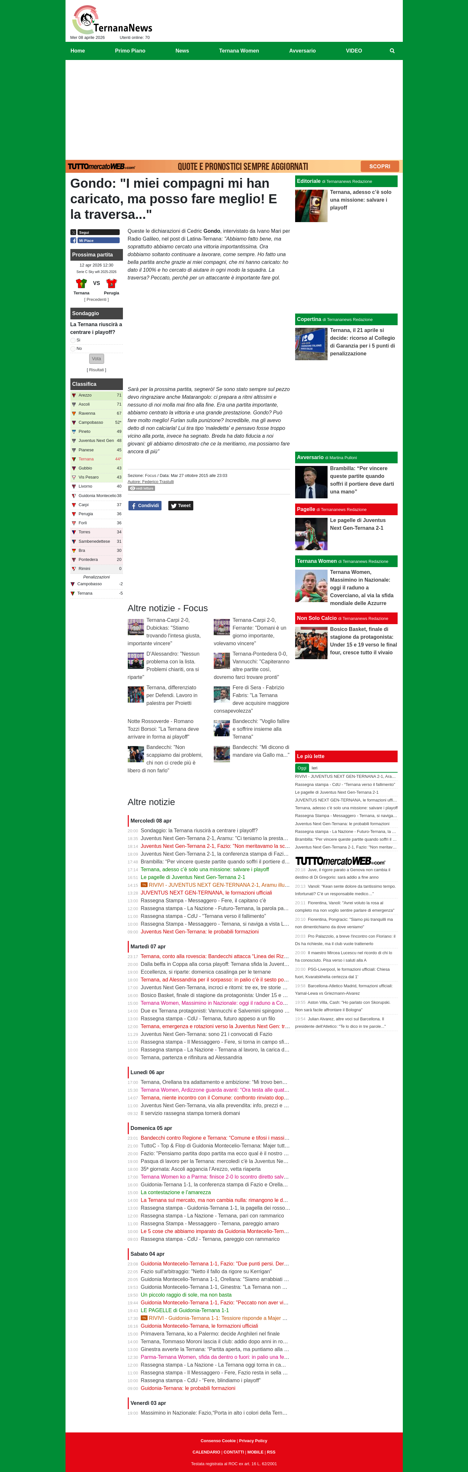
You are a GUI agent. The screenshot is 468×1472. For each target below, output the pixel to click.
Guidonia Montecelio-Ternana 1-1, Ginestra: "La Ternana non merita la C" (225, 1287)
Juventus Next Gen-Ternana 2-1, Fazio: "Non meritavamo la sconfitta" (221, 846)
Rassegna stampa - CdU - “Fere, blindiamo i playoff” (201, 1380)
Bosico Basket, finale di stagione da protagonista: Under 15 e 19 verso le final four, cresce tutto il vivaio (259, 995)
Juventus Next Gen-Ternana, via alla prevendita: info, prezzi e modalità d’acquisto (234, 1105)
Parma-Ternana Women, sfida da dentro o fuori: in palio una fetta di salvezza (229, 1357)
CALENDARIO (206, 1452)
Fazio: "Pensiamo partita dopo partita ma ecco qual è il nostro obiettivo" (223, 1153)
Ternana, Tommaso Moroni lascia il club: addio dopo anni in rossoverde (222, 1341)
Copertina (309, 319)
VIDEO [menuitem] (354, 50)
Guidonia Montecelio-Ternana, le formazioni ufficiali (199, 1326)
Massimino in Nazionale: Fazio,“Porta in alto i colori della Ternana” (217, 1413)
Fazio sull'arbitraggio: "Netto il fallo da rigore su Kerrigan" (206, 1271)
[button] (96, 359)
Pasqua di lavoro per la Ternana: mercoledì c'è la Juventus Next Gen (220, 1161)
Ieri (315, 768)
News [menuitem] (182, 50)
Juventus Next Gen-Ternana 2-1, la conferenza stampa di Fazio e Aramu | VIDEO (234, 854)
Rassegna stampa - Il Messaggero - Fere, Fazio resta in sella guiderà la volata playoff (239, 1372)
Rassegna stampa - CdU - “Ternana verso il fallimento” (203, 916)
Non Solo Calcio (317, 618)
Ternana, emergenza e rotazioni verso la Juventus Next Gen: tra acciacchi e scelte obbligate (247, 1026)
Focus (150, 475)
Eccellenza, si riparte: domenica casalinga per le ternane (206, 972)
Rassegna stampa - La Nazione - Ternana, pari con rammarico (212, 1215)
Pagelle (306, 509)
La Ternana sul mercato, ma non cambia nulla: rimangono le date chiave (223, 1200)
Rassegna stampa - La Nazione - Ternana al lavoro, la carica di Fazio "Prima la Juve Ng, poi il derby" (256, 1049)
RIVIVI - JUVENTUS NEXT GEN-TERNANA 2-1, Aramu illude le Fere (224, 885)
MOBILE (255, 1452)
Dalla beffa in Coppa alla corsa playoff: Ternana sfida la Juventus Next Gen (227, 964)
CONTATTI (234, 1452)
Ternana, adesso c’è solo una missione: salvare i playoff (205, 869)
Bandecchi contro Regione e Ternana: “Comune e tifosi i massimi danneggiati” (230, 1138)
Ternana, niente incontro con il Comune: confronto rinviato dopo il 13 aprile (226, 1097)
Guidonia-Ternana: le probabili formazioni (188, 1388)
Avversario (310, 457)
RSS (271, 1452)
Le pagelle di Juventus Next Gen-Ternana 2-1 (193, 877)
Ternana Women (317, 561)
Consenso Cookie (218, 1440)
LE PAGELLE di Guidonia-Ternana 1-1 (185, 1310)
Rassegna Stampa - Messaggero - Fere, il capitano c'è (203, 900)
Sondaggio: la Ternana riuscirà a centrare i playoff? (199, 830)
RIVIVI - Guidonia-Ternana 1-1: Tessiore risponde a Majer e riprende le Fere (232, 1318)
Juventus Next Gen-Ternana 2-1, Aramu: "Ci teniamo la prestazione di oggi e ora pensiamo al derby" (256, 838)
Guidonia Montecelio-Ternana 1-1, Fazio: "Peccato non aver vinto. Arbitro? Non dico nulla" (244, 1302)
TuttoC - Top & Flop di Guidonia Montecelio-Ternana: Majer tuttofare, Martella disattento (241, 1145)
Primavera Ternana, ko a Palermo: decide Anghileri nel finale (210, 1333)
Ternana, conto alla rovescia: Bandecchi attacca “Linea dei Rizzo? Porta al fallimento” (239, 956)
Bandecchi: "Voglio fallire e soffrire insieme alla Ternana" (261, 729)
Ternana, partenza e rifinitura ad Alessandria (191, 1057)
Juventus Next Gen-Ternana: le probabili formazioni (200, 931)
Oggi (302, 768)
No (79, 348)
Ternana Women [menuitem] (239, 50)
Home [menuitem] (78, 50)
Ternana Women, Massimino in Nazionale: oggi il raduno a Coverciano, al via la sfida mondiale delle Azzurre (265, 1003)
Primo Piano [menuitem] (130, 50)
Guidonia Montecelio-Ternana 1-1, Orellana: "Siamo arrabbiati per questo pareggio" (236, 1279)
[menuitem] (392, 50)
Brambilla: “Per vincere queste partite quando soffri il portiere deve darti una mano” (236, 861)
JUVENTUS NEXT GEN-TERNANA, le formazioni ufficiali (206, 893)
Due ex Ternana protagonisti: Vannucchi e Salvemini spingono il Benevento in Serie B (239, 1011)
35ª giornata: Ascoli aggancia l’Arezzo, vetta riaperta (201, 1169)
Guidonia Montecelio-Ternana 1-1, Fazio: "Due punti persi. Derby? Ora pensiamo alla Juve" (245, 1263)
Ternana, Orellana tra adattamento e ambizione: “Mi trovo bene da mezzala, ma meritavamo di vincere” (259, 1082)
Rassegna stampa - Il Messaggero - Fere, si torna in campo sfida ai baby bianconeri (237, 1042)
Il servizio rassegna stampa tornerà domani (190, 1113)
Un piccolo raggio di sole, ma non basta (186, 1295)
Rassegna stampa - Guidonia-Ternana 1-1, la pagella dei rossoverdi (218, 1208)
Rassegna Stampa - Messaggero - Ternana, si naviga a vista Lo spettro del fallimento (238, 924)
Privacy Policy (253, 1440)
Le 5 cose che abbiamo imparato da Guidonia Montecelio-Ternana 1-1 (221, 1231)
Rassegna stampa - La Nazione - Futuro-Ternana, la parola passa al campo (227, 908)
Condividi (145, 506)
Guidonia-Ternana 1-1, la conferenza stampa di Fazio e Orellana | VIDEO (225, 1184)
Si (78, 340)
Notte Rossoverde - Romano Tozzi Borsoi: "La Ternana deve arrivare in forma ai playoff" (163, 729)
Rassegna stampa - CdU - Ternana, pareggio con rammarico (210, 1239)
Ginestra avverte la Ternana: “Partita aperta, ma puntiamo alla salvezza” (223, 1349)
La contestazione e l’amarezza (176, 1192)
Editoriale (309, 181)
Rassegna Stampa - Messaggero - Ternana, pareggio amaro (210, 1223)
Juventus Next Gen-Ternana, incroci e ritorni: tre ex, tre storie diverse (220, 987)
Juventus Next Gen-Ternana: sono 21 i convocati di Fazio (206, 1034)
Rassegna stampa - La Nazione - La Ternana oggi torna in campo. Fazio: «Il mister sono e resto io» (255, 1365)
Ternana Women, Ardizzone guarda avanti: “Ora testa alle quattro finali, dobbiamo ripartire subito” (252, 1090)
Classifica (84, 384)
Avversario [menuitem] (302, 50)
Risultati (96, 369)
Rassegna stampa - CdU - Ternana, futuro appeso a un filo (208, 1018)
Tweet (181, 506)
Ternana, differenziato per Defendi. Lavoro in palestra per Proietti (172, 695)
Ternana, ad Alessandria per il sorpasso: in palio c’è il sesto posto (216, 979)
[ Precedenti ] (96, 299)
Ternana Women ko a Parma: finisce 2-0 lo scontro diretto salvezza (218, 1177)
